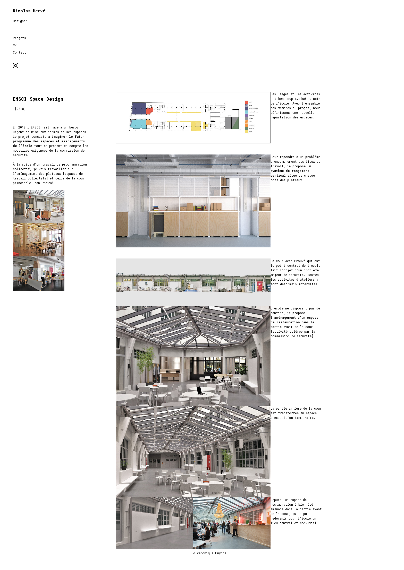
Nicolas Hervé (29, 10)
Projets (19, 38)
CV (14, 45)
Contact (19, 52)
